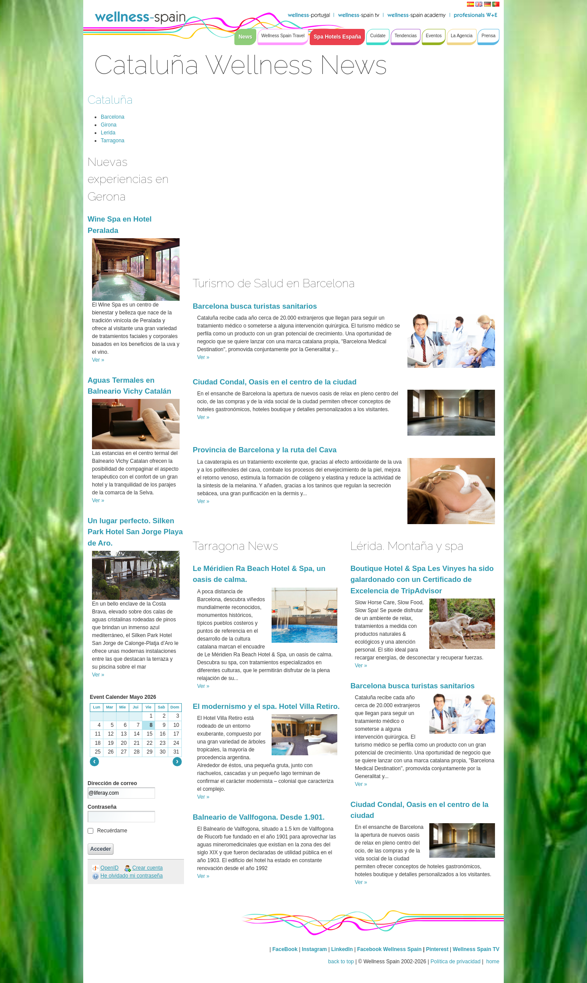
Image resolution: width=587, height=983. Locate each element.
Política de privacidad (456, 961)
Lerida (108, 133)
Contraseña (102, 807)
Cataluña (110, 99)
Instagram (314, 949)
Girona (109, 125)
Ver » (98, 360)
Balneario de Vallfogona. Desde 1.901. (259, 817)
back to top (341, 961)
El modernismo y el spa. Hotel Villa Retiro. (266, 706)
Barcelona (112, 117)
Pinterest (438, 949)
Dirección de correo (112, 783)
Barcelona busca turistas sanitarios (255, 306)
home (492, 961)
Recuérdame (112, 831)
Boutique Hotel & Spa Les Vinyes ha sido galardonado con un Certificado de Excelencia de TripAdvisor (422, 579)
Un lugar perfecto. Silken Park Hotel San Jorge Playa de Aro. (135, 532)
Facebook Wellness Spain (389, 949)
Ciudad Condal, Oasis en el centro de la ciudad (275, 382)
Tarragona (112, 140)
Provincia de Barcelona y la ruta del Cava (264, 450)
